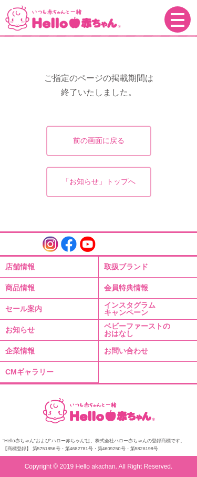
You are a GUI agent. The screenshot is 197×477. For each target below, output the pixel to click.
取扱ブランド (126, 266)
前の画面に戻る (99, 140)
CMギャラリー (29, 372)
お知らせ (20, 330)
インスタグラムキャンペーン (129, 309)
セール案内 (23, 309)
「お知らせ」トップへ (99, 181)
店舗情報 (20, 266)
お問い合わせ (126, 351)
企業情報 (20, 351)
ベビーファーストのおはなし (137, 330)
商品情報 (20, 287)
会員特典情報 (126, 287)
